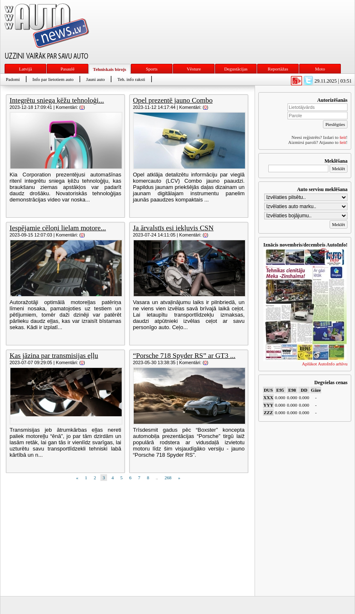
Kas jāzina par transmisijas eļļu (54, 356)
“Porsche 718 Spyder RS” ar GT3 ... (184, 356)
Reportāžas (278, 68)
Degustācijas (236, 68)
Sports (152, 68)
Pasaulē (67, 68)
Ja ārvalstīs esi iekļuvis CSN (173, 228)
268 (168, 477)
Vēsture (194, 68)
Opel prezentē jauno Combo (172, 100)
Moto (320, 68)
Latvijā (25, 68)
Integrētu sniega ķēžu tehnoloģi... (57, 100)
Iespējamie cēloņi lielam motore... (58, 228)
